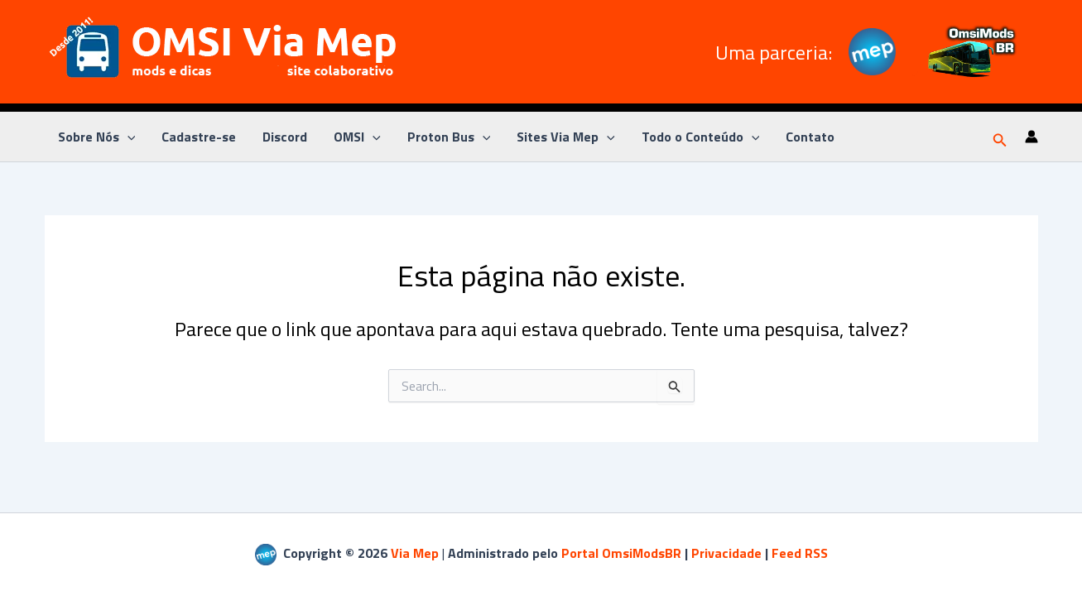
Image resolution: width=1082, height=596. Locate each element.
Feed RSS (800, 553)
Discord (284, 137)
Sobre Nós (97, 136)
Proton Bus (449, 136)
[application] (127, 136)
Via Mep (415, 553)
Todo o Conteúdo (701, 136)
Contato (810, 137)
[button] (1000, 137)
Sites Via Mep (566, 136)
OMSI (357, 136)
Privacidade (726, 553)
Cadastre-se (198, 137)
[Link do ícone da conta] (1031, 136)
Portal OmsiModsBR (621, 553)
